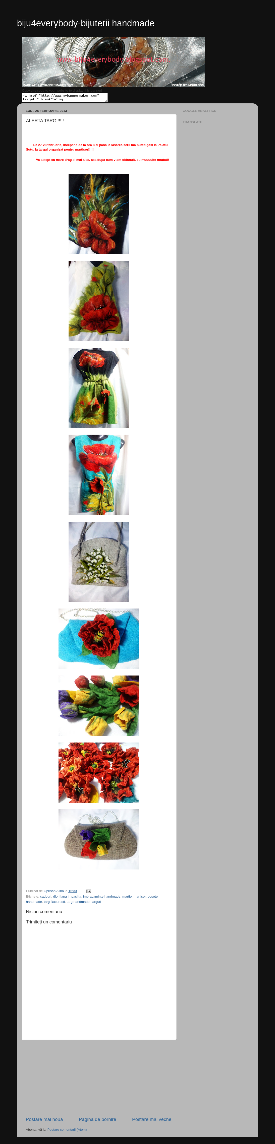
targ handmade (78, 903)
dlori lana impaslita (67, 898)
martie (127, 898)
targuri (96, 903)
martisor (140, 898)
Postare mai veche (151, 1120)
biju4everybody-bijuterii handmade (86, 23)
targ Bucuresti (54, 903)
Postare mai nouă (44, 1120)
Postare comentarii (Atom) (67, 1131)
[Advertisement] (98, 1079)
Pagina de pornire (97, 1120)
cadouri (45, 898)
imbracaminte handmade (102, 898)
